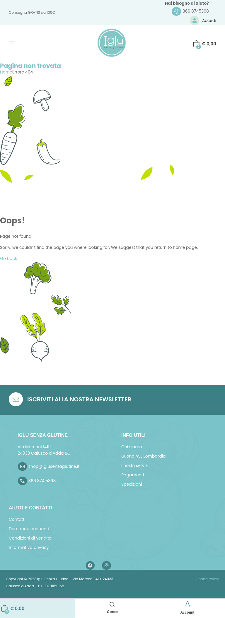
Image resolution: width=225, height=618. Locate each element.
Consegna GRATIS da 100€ (32, 12)
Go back (8, 258)
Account (187, 612)
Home (6, 72)
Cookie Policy (207, 578)
